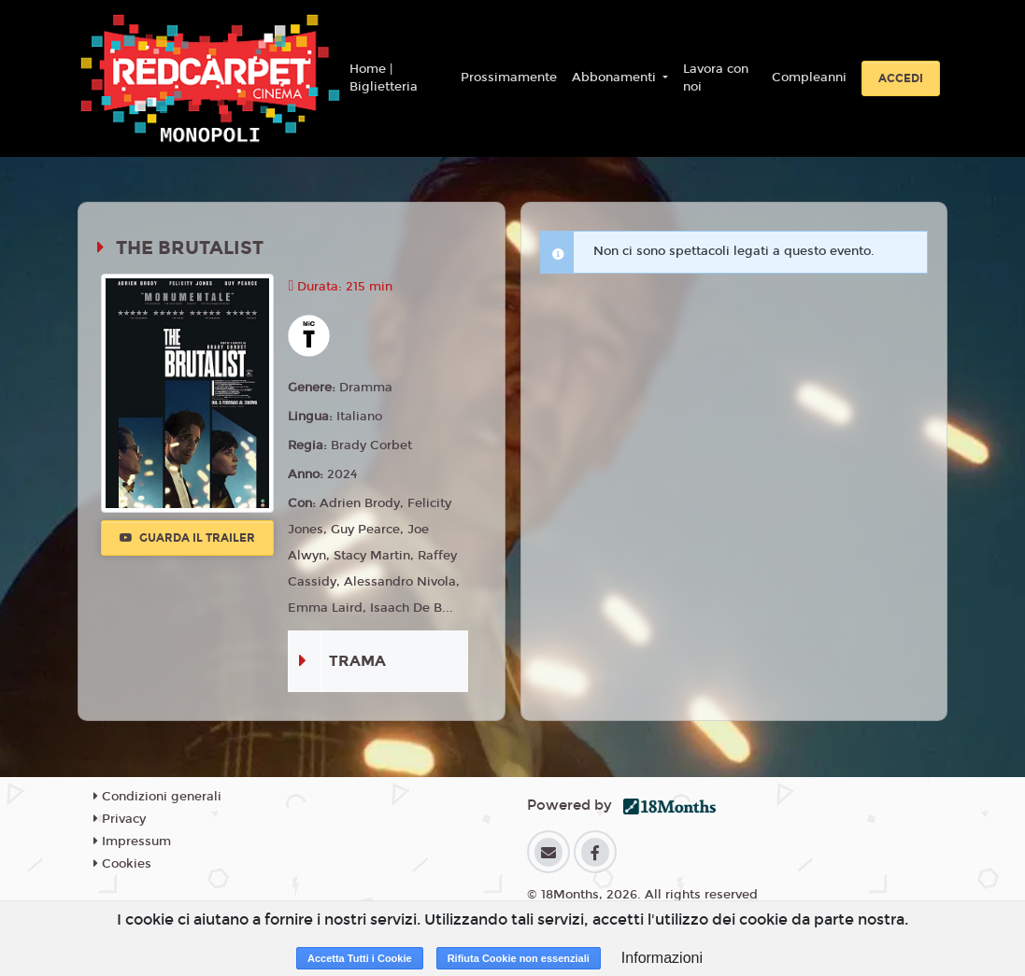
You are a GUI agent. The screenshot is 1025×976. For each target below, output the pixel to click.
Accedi (900, 78)
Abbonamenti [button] (616, 77)
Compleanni (809, 77)
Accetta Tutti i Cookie (359, 958)
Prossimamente (509, 77)
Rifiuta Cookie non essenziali (519, 958)
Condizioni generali (157, 796)
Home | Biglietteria (383, 78)
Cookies (122, 863)
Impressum (132, 841)
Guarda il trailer (187, 538)
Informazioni (662, 958)
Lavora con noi (715, 78)
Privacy (119, 819)
